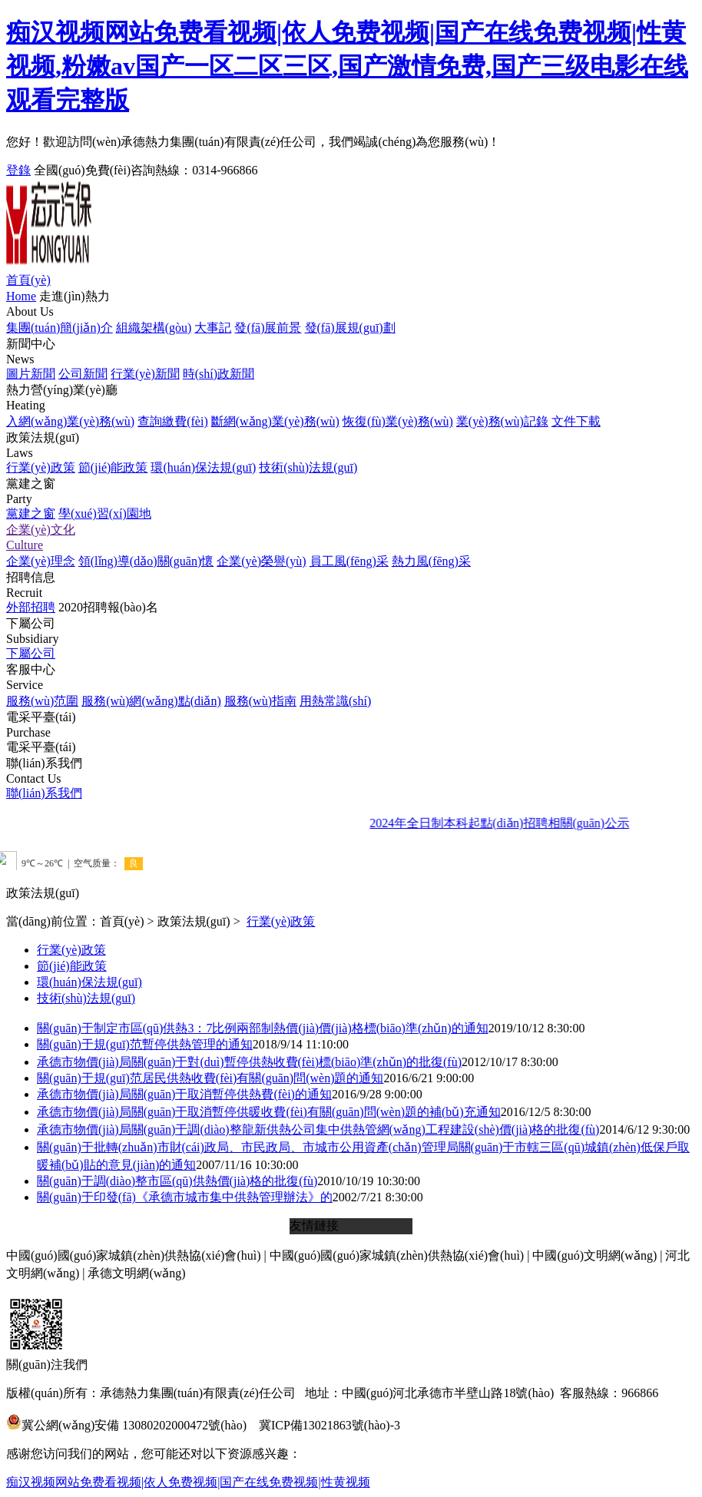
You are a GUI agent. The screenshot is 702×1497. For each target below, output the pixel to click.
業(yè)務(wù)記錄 (502, 421)
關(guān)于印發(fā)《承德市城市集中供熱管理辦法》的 (185, 1197)
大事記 (212, 327)
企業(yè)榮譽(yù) (261, 561)
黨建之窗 (30, 513)
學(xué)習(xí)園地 (104, 513)
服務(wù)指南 (260, 700)
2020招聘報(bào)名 (108, 607)
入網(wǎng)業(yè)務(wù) (70, 421)
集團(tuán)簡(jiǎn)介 (59, 327)
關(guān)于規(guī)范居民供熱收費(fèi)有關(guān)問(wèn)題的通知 (210, 1078)
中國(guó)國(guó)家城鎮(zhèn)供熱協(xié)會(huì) (133, 1255)
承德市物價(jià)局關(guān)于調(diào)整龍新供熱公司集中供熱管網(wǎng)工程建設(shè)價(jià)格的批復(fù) (318, 1129)
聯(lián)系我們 (44, 793)
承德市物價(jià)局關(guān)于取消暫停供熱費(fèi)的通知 (184, 1094)
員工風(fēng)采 (349, 561)
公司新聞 (83, 373)
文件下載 (576, 421)
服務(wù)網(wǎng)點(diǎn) (151, 700)
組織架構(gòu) (154, 327)
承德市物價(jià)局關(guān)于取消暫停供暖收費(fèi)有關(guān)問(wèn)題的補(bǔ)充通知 (269, 1111)
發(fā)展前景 (267, 327)
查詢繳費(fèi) (172, 421)
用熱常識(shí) (335, 700)
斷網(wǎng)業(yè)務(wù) (275, 421)
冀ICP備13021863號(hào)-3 (329, 1425)
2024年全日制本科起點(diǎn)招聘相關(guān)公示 (508, 823)
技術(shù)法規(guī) (308, 467)
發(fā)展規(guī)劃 (350, 327)
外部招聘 (30, 607)
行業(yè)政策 (40, 467)
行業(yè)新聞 (145, 373)
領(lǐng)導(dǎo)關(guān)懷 (146, 561)
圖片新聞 (30, 373)
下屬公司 (30, 653)
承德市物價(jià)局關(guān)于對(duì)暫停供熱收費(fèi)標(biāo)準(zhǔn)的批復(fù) (249, 1061)
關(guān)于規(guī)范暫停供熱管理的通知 (145, 1044)
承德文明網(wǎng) (136, 1273)
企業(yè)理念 (40, 561)
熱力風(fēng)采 (431, 561)
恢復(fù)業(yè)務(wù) (398, 421)
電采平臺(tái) (41, 746)
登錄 (18, 170)
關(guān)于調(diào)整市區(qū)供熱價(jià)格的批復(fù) (177, 1180)
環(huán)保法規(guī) (203, 467)
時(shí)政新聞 (218, 373)
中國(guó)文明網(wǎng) (594, 1255)
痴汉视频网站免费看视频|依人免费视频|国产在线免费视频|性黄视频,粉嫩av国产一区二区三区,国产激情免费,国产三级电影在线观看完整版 (347, 66)
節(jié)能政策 (113, 467)
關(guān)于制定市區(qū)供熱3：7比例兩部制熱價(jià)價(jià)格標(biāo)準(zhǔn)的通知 (262, 1028)
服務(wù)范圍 (42, 700)
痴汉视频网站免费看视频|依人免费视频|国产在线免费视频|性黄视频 (188, 1482)
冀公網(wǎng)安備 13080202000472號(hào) (126, 1425)
